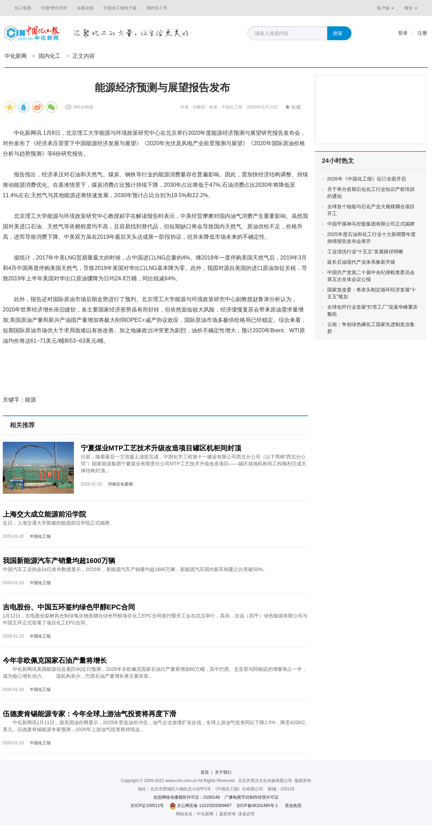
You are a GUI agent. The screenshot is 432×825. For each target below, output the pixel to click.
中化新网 (16, 56)
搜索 (337, 33)
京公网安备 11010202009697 (204, 805)
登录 (403, 33)
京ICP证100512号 (147, 805)
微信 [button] (410, 8)
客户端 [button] (385, 8)
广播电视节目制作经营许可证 (252, 797)
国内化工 (50, 56)
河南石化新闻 (120, 484)
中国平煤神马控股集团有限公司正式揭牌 (371, 224)
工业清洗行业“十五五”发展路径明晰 (365, 251)
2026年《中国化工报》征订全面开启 (366, 179)
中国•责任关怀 (54, 8)
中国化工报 (40, 536)
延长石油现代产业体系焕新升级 (361, 262)
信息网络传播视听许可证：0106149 (186, 797)
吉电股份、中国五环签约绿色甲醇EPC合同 (69, 607)
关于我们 (223, 772)
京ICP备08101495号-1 (257, 805)
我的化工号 (156, 8)
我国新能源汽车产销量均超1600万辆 (59, 560)
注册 (422, 33)
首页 (205, 772)
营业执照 (293, 805)
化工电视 (23, 8)
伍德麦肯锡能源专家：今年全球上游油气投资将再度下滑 (89, 714)
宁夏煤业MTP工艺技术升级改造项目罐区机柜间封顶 (161, 448)
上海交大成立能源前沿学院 (44, 514)
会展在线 (85, 8)
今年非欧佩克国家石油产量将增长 (55, 660)
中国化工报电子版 (120, 8)
